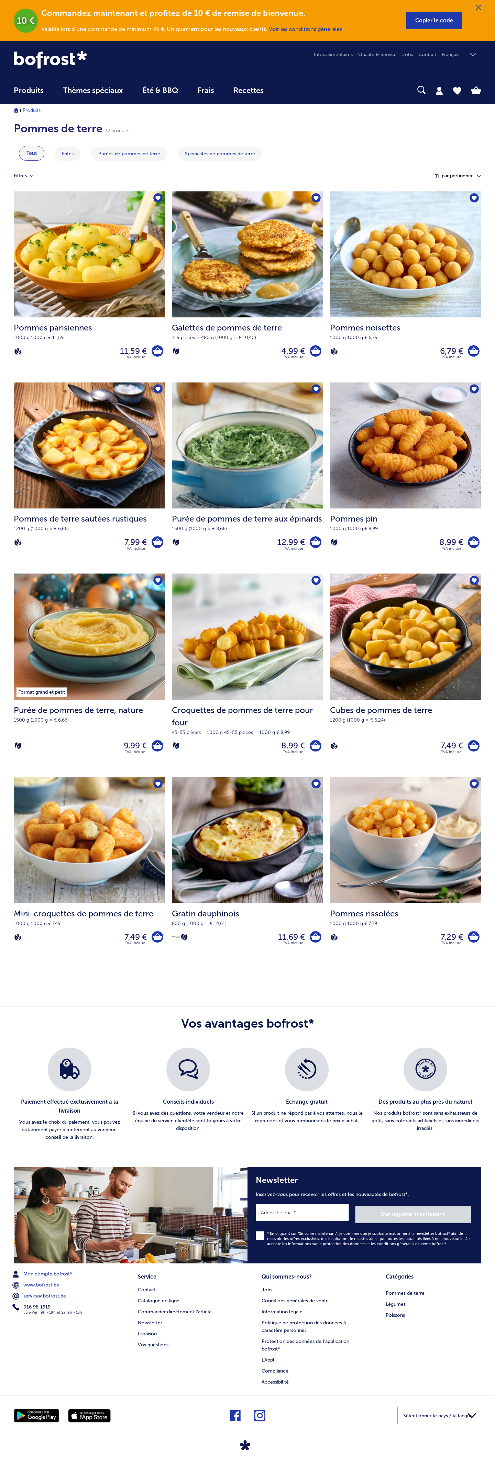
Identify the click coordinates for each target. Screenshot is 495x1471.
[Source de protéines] (176, 942)
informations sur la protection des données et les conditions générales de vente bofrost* (367, 1249)
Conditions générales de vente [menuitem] (295, 1305)
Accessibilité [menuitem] (275, 1386)
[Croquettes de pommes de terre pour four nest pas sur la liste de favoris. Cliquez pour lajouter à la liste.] (315, 584)
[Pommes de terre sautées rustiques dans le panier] (156, 545)
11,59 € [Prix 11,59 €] (131, 352)
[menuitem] (29, 94)
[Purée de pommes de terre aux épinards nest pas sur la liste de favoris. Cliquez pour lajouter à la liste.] (315, 391)
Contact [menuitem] (427, 54)
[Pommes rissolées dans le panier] (473, 943)
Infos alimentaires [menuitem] (333, 54)
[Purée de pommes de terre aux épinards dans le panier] (314, 545)
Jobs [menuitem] (407, 54)
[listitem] (69, 1101)
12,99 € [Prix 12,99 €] (289, 545)
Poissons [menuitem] (395, 1320)
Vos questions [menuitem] (153, 1349)
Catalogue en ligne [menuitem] (158, 1305)
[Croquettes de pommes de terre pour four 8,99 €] (247, 680)
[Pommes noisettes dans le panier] (473, 352)
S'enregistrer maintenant (430, 1219)
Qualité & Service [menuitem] (377, 54)
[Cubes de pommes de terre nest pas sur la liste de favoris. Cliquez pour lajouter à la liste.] (473, 584)
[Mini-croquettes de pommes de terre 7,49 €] (89, 879)
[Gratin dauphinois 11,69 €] (247, 879)
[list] (247, 1101)
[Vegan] (18, 352)
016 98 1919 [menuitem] (32, 1312)
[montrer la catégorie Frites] (67, 154)
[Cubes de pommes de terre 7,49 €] (405, 680)
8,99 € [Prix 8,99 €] (449, 545)
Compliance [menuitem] (275, 1375)
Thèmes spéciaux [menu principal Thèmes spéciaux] (93, 90)
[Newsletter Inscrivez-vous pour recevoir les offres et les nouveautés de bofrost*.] (364, 1221)
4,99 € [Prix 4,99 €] (291, 352)
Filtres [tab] (28, 176)
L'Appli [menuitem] (268, 1364)
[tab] (439, 90)
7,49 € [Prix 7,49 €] (450, 750)
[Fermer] (478, 7)
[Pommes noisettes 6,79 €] (405, 288)
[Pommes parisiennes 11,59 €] (89, 288)
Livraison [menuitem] (147, 1338)
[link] (84, 60)
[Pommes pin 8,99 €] (405, 480)
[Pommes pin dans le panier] (473, 545)
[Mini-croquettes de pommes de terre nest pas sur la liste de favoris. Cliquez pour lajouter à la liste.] (157, 790)
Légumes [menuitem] (396, 1309)
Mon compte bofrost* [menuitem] (43, 1279)
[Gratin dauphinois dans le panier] (314, 943)
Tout (31, 153)
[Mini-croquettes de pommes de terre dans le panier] (156, 943)
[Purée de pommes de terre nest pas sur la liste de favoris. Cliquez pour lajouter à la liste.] (157, 584)
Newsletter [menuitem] (150, 1327)
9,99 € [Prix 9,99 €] (133, 750)
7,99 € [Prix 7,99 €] (134, 545)
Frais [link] (205, 90)
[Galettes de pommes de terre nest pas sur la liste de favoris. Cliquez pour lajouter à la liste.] (315, 198)
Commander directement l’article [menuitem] (175, 1316)
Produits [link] (29, 90)
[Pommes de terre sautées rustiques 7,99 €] (89, 480)
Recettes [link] (248, 90)
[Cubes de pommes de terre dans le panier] (473, 750)
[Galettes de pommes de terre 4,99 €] (247, 288)
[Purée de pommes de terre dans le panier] (156, 750)
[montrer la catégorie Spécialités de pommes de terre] (220, 154)
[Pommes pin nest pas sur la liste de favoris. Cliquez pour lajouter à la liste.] (473, 391)
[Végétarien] (176, 352)
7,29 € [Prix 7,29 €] (450, 943)
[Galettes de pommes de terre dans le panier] (314, 352)
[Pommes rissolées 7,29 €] (405, 879)
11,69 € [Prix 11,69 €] (289, 943)
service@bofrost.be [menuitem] (40, 1301)
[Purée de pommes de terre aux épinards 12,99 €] (247, 480)
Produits (32, 110)
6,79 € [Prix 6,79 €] (449, 352)
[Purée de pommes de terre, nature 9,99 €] (89, 680)
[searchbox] (287, 90)
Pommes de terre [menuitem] (405, 1298)
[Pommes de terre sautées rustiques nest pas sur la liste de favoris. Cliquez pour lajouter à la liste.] (157, 391)
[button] (434, 20)
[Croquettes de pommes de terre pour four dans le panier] (314, 750)
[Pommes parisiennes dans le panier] (156, 352)
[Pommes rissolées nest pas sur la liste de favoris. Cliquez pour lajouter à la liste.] (473, 790)
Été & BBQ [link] (160, 90)
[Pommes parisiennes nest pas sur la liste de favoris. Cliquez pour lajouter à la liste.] (157, 198)
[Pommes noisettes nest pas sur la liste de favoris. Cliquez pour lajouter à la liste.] (473, 198)
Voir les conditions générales (305, 29)
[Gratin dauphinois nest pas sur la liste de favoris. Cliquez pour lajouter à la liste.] (315, 790)
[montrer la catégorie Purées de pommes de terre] (129, 154)
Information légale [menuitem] (282, 1316)
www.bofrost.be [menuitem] (36, 1290)
